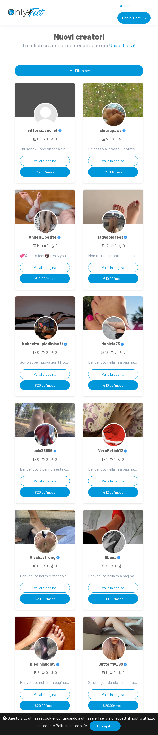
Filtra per (79, 70)
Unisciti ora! (122, 45)
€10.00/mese (45, 278)
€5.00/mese (45, 172)
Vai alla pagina (45, 161)
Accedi (125, 5)
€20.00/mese (45, 385)
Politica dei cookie (71, 725)
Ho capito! (105, 726)
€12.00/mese (113, 492)
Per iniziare (132, 17)
